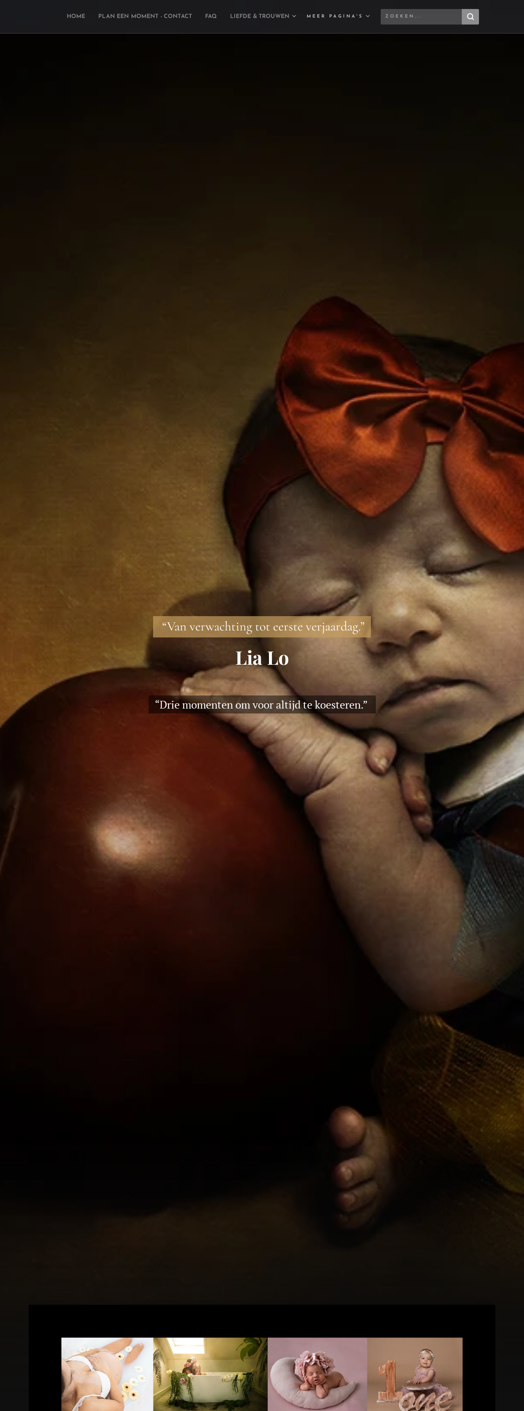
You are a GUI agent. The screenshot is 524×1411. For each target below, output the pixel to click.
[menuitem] (131, 17)
